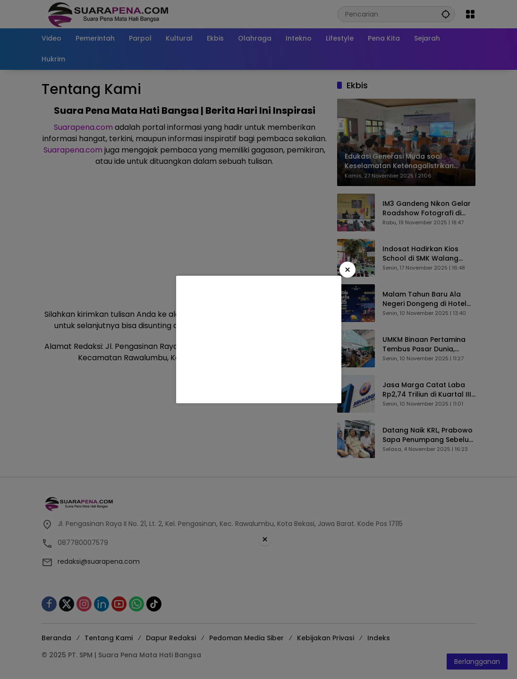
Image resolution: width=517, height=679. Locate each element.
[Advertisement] (259, 339)
